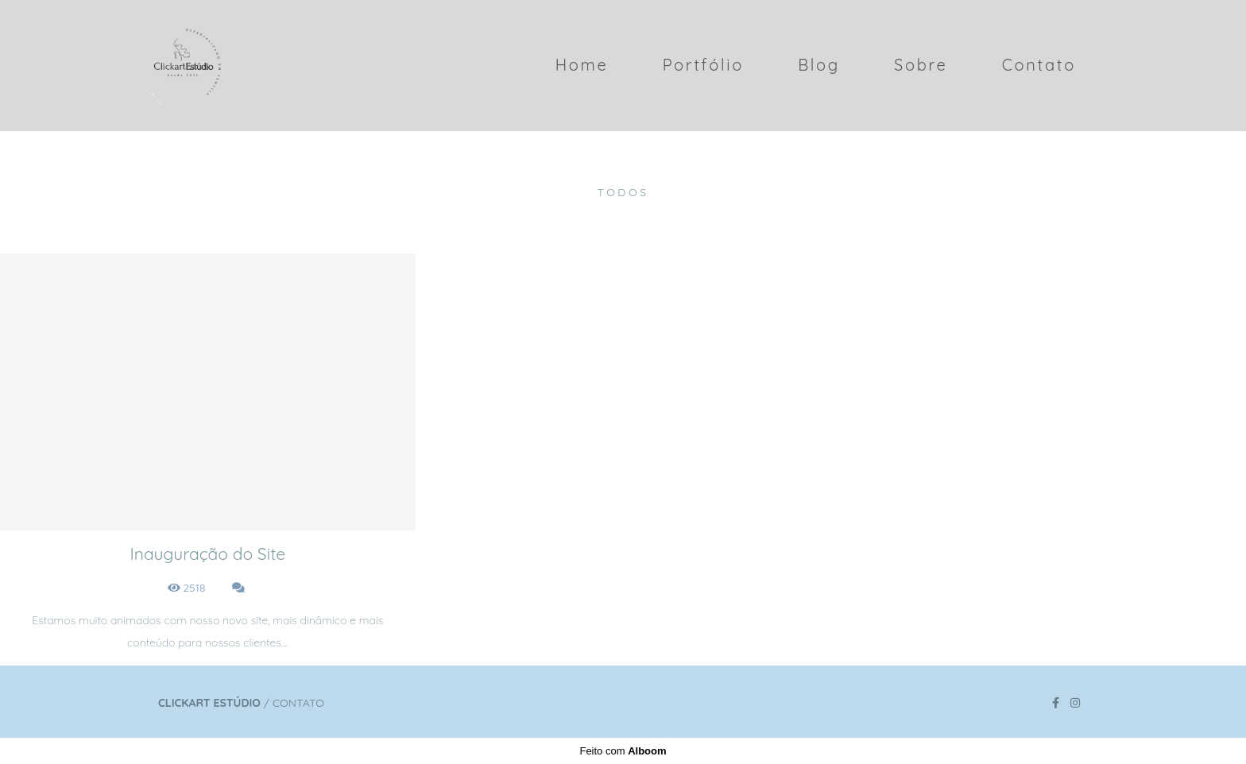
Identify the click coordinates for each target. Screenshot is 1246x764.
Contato (1039, 65)
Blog (819, 65)
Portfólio (703, 65)
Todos (622, 192)
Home (582, 65)
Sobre (921, 65)
